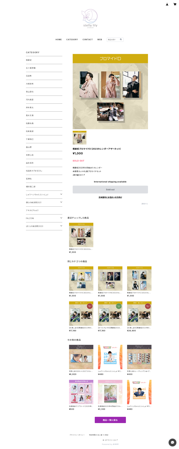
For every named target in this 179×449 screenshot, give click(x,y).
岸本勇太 (30, 107)
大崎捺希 (30, 84)
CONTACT (88, 39)
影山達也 (30, 92)
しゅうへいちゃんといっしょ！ (37, 194)
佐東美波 (30, 131)
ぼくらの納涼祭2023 (34, 226)
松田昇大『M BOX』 (34, 171)
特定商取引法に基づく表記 (99, 435)
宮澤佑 (29, 179)
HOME (59, 39)
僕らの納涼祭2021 (33, 202)
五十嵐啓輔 (31, 68)
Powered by (110, 444)
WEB (99, 39)
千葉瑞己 (30, 139)
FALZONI (30, 218)
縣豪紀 (29, 60)
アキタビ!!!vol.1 (32, 210)
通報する (144, 204)
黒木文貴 (30, 115)
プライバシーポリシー (77, 435)
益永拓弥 (30, 163)
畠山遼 (29, 147)
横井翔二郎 (31, 187)
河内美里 (30, 99)
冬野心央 (30, 155)
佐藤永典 (30, 123)
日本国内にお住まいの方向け (110, 197)
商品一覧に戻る (110, 420)
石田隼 (29, 76)
